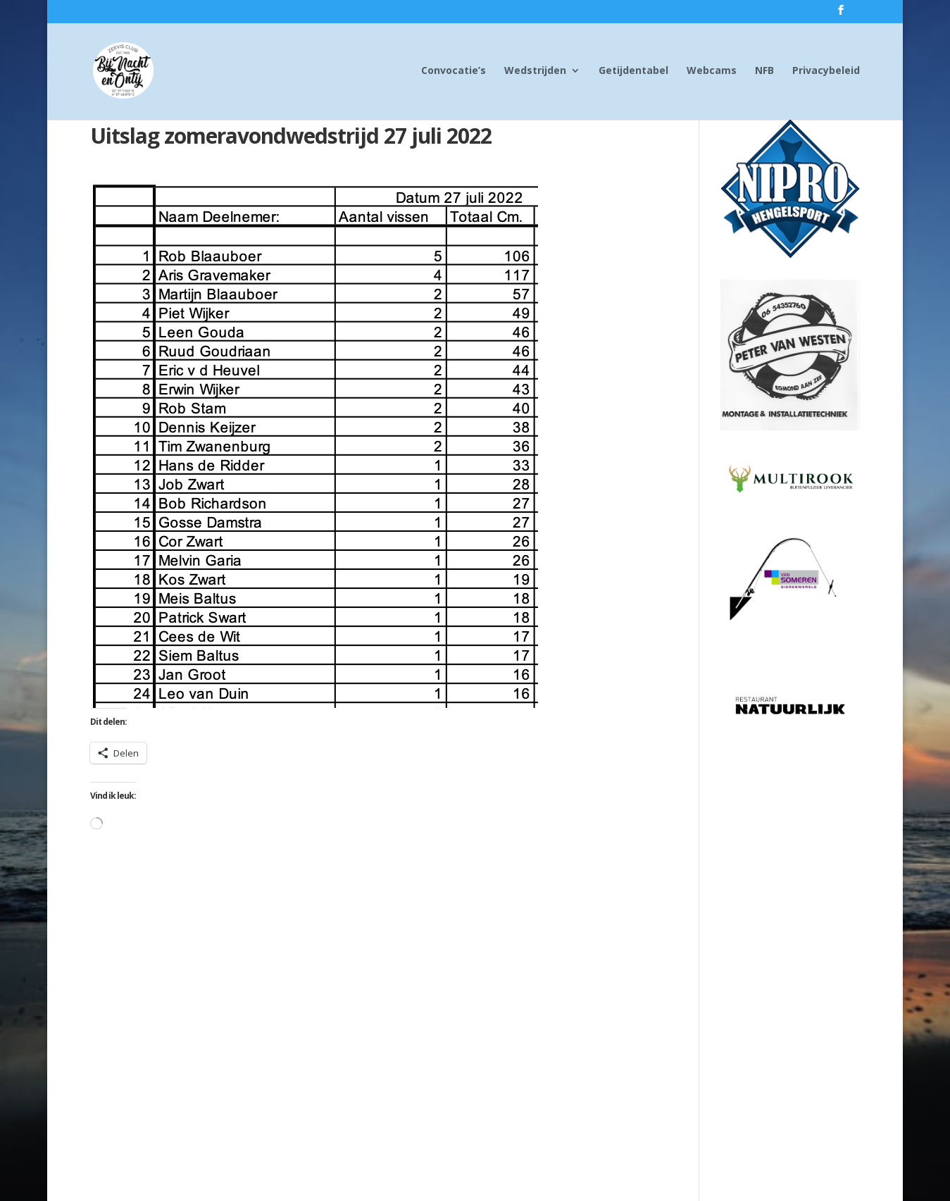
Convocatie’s (453, 71)
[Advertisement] (790, 949)
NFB (764, 71)
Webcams (712, 71)
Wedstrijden (535, 71)
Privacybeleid (826, 71)
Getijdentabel (633, 71)
